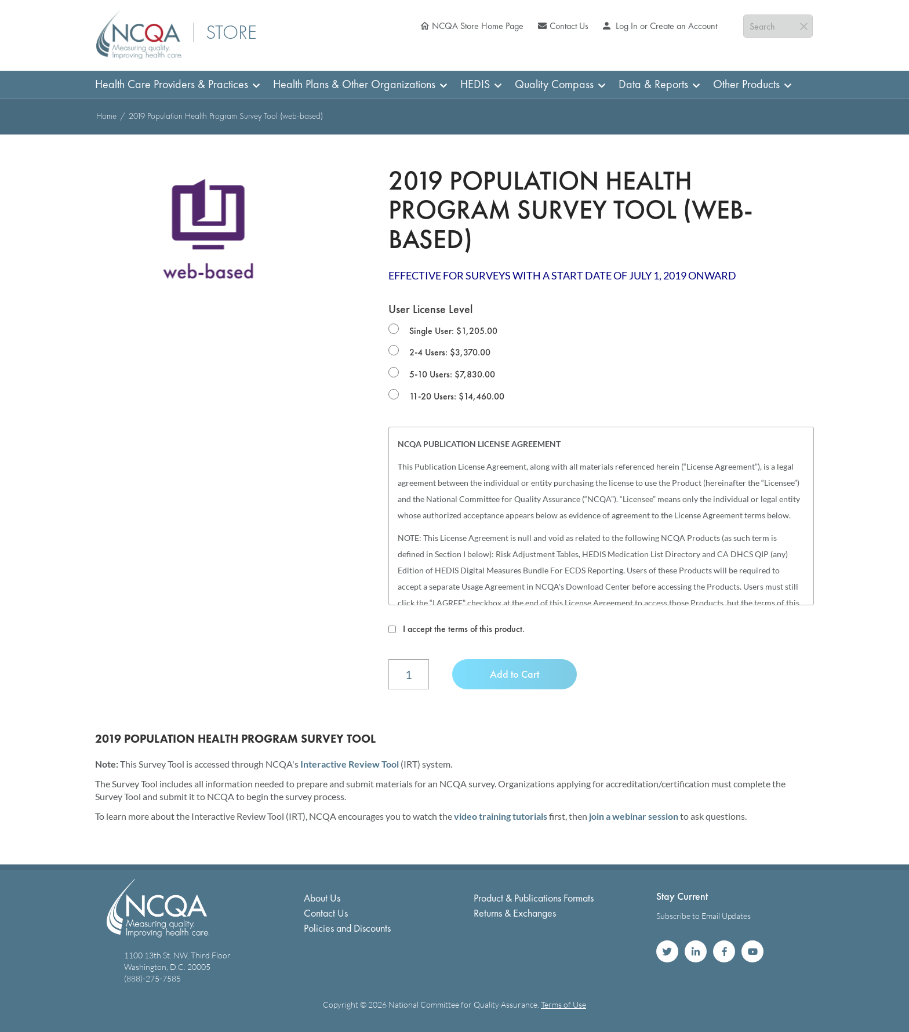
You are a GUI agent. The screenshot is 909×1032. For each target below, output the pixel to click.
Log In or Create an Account (665, 26)
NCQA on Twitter (667, 951)
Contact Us (569, 26)
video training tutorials (500, 816)
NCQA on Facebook (724, 951)
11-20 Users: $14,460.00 (456, 396)
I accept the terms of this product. (464, 629)
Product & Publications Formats (534, 897)
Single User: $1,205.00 (453, 331)
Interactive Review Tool (349, 763)
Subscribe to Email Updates (703, 916)
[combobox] (778, 26)
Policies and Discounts (347, 928)
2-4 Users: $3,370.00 (449, 352)
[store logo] (139, 34)
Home (106, 116)
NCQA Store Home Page (477, 26)
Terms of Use (563, 1004)
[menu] (454, 84)
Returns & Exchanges (515, 913)
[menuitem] (174, 84)
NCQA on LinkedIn (696, 951)
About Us (322, 897)
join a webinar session (633, 816)
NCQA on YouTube (752, 951)
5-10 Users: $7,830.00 (452, 374)
